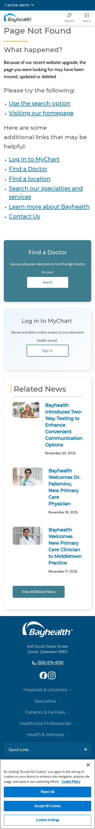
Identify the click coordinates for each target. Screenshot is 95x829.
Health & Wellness (45, 734)
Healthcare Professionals (45, 723)
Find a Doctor (28, 168)
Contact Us (24, 216)
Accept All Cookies (47, 806)
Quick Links (19, 749)
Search (48, 282)
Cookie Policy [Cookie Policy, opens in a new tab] (71, 782)
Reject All (47, 792)
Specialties (45, 701)
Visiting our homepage (41, 113)
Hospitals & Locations (45, 689)
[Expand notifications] (32, 5)
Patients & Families (45, 712)
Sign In (47, 350)
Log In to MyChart (34, 159)
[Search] (69, 18)
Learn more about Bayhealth (49, 206)
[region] (47, 794)
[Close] (88, 764)
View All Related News (38, 591)
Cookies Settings (47, 820)
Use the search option (39, 103)
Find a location (30, 178)
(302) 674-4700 (49, 663)
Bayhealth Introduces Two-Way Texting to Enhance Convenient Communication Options (63, 425)
